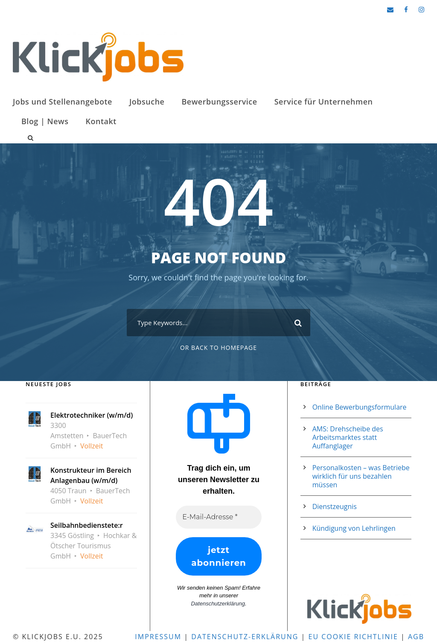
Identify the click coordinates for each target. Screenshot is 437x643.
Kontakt (101, 121)
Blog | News (45, 121)
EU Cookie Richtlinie (353, 636)
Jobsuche (147, 101)
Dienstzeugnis (334, 506)
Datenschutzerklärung (218, 603)
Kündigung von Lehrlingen (354, 528)
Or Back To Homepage (218, 347)
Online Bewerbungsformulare (359, 407)
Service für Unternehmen (323, 101)
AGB (416, 636)
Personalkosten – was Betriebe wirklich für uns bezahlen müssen (361, 476)
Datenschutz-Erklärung (244, 636)
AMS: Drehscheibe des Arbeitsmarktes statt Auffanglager (347, 437)
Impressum (158, 636)
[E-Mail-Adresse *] (218, 517)
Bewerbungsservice (219, 101)
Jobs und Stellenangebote (62, 101)
